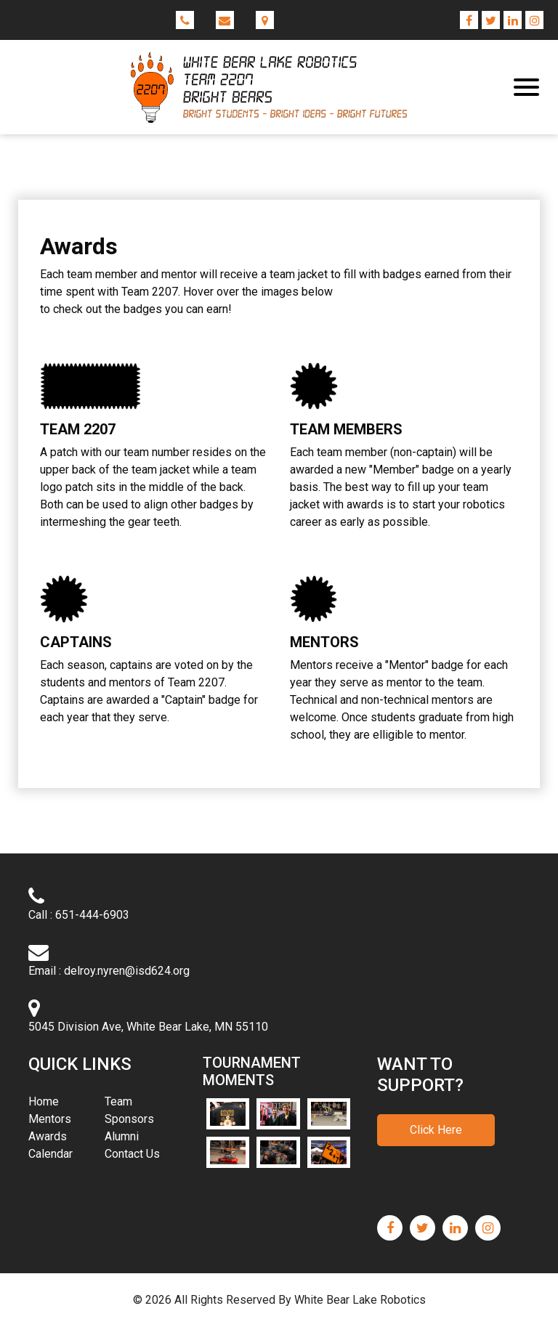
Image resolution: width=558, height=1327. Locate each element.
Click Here (436, 1130)
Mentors (49, 1119)
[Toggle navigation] (526, 87)
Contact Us (132, 1154)
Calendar (50, 1154)
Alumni (122, 1136)
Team (118, 1101)
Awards (47, 1136)
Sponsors (129, 1119)
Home (64, 1100)
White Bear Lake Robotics (360, 1300)
